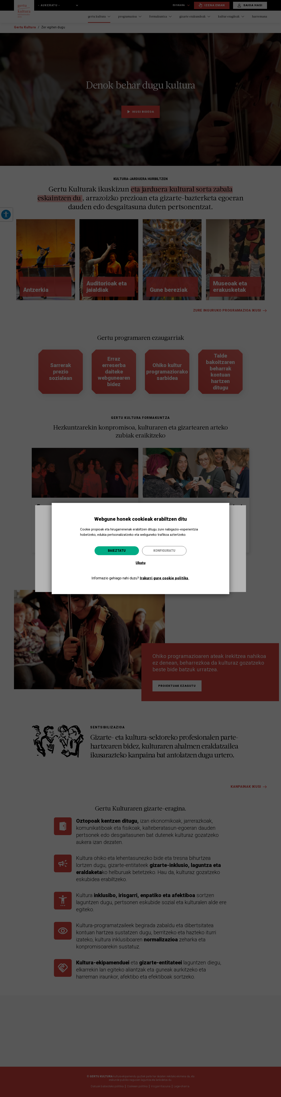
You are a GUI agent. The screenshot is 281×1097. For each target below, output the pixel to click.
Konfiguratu (164, 550)
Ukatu (140, 563)
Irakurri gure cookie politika (164, 578)
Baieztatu (117, 550)
